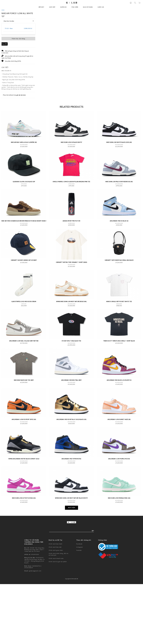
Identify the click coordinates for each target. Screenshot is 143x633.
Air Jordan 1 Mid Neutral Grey (71, 505)
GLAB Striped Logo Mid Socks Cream (23, 427)
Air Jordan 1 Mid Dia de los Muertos (119, 505)
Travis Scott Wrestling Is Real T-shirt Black (119, 466)
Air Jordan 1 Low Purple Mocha (119, 584)
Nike (2, 135)
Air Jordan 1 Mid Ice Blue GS (119, 346)
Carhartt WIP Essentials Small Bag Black (119, 385)
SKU (2, 196)
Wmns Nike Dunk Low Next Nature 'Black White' (71, 623)
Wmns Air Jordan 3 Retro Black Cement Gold (23, 584)
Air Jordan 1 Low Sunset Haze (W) (119, 545)
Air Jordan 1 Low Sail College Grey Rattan (23, 466)
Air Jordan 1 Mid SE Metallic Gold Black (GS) (71, 545)
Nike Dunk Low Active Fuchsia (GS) (24, 623)
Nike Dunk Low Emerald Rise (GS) (119, 623)
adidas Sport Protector (71, 346)
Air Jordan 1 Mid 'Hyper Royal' (71, 584)
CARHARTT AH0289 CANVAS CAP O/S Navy (24, 385)
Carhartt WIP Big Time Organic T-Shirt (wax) (71, 387)
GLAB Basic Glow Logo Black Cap (24, 307)
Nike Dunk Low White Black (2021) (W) (119, 267)
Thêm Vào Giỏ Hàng (18, 164)
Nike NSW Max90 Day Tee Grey (24, 505)
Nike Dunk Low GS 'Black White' (71, 267)
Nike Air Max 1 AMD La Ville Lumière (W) (24, 267)
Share (3, 169)
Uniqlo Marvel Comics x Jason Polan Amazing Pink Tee (71, 307)
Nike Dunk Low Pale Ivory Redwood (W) (119, 307)
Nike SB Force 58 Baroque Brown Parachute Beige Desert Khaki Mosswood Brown (23, 346)
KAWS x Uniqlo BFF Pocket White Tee (119, 427)
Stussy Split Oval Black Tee (71, 466)
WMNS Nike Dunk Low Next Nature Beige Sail (71, 427)
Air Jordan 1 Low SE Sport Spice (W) (24, 545)
